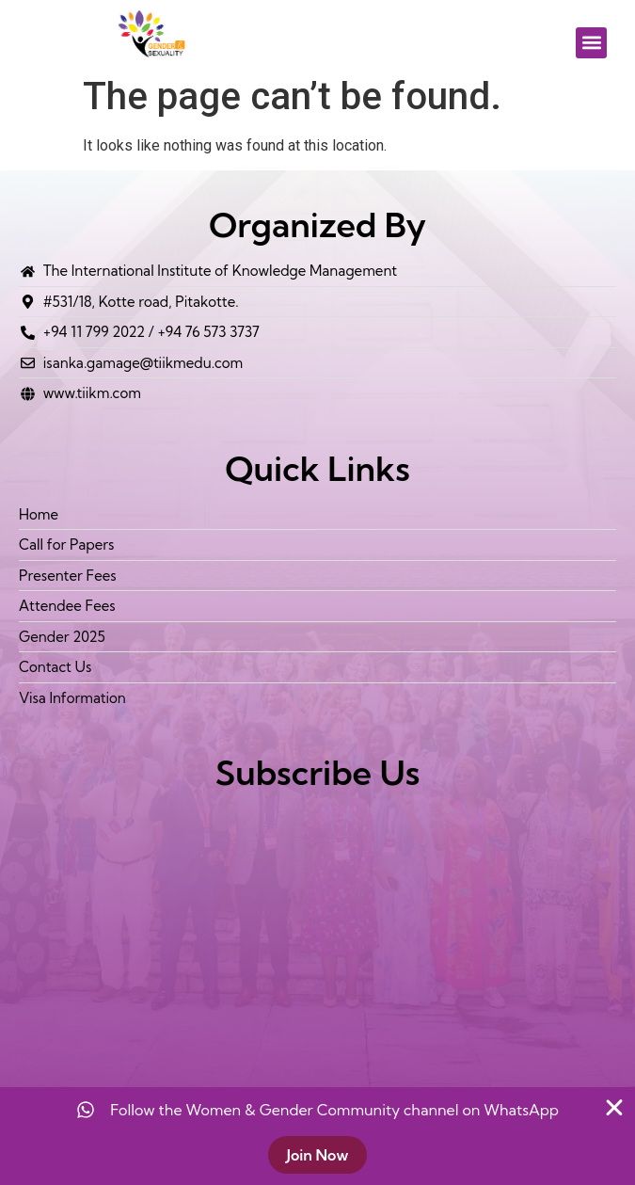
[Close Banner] (614, 1108)
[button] (591, 42)
